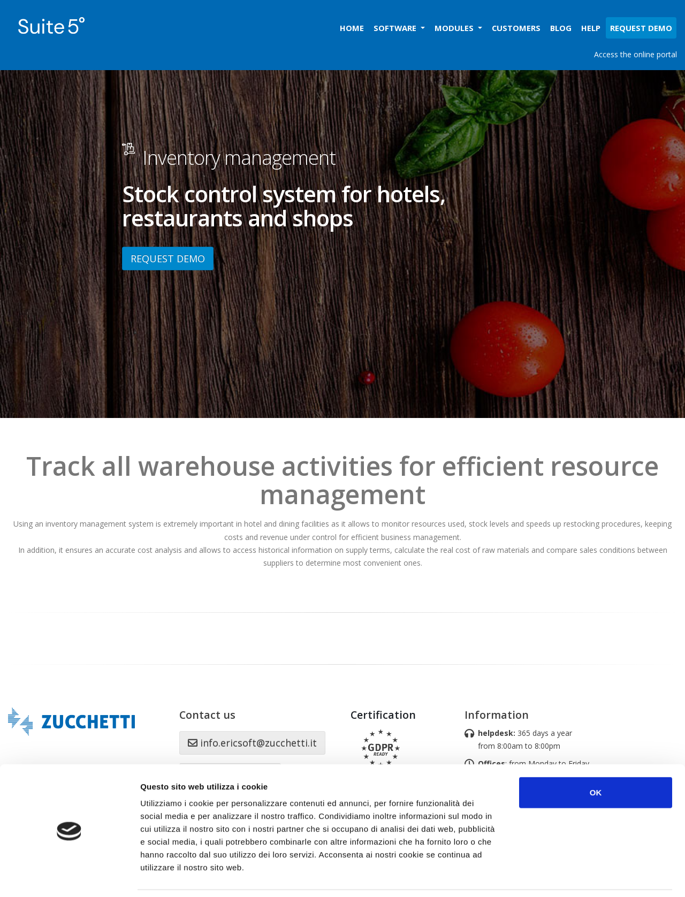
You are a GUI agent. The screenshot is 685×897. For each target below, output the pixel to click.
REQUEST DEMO (168, 258)
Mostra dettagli (568, 875)
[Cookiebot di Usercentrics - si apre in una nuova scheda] (69, 876)
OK (596, 757)
